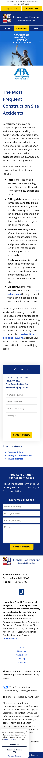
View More (9, 638)
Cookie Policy (11, 690)
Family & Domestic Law (19, 455)
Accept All (14, 744)
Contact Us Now (21, 434)
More (35, 28)
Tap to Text (32, 8)
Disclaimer (21, 651)
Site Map (21, 658)
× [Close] (26, 731)
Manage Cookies (29, 690)
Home (7, 28)
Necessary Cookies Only (14, 751)
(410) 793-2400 (19, 581)
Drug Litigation (15, 458)
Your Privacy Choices (16, 687)
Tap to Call (11, 8)
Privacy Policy (21, 655)
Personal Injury (15, 452)
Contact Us (21, 28)
